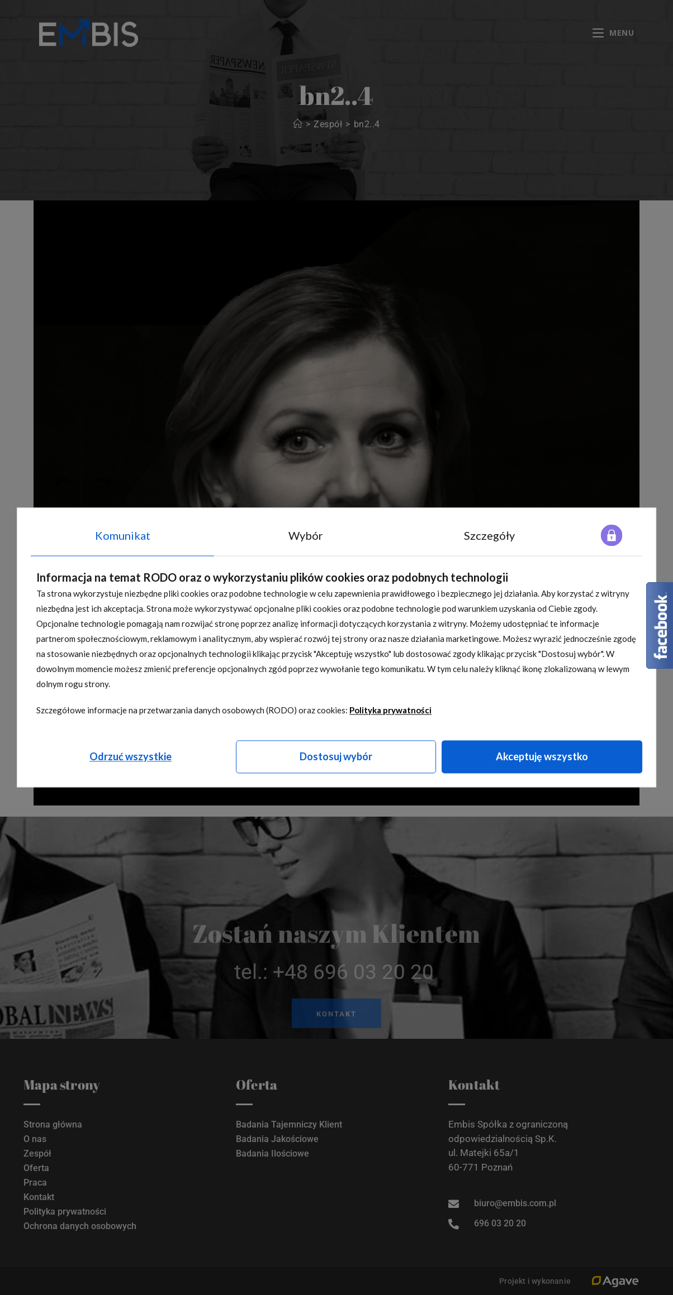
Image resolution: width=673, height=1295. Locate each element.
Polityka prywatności (390, 710)
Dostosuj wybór (336, 756)
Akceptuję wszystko (542, 756)
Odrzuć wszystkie (130, 756)
